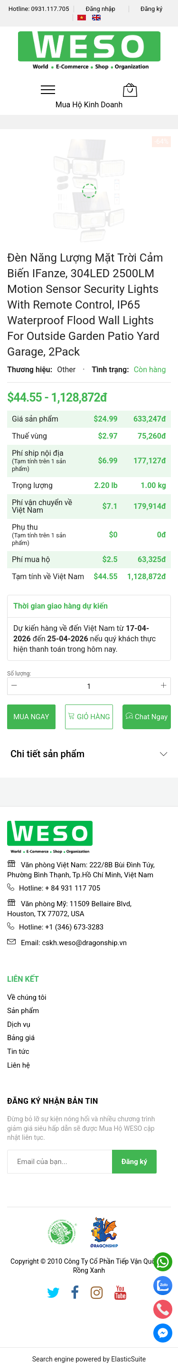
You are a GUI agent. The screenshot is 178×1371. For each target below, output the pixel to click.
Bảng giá (21, 1037)
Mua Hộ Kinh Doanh (89, 104)
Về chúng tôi (27, 997)
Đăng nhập (100, 8)
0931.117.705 (50, 8)
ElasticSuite (128, 1359)
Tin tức (18, 1051)
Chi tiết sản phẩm (47, 754)
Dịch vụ (18, 1024)
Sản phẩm (23, 1010)
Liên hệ (18, 1065)
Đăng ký (151, 8)
